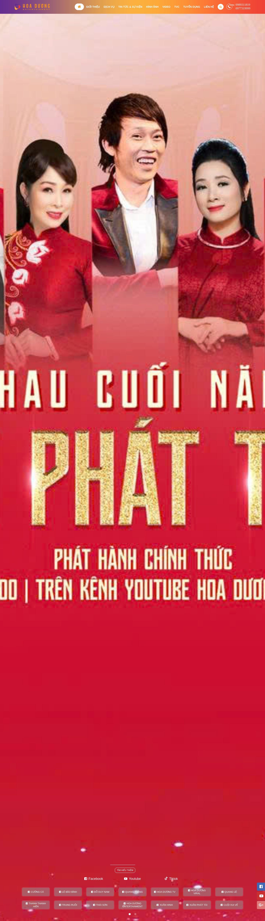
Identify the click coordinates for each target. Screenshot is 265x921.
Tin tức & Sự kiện (130, 6)
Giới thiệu (93, 6)
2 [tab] (135, 914)
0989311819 (243, 4)
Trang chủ (79, 6)
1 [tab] (130, 914)
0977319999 (243, 8)
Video (166, 6)
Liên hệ (209, 6)
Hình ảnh (152, 6)
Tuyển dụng (191, 6)
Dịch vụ (109, 6)
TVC (176, 6)
